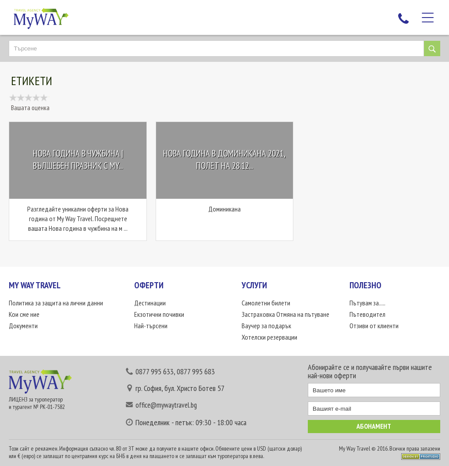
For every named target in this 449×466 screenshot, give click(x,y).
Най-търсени (150, 325)
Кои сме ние (24, 314)
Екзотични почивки (159, 314)
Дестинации (150, 302)
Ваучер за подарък (266, 325)
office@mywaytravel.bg (166, 405)
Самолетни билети (266, 302)
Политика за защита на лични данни (56, 302)
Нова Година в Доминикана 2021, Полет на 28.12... (224, 160)
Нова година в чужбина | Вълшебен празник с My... (78, 160)
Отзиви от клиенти (374, 325)
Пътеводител (367, 314)
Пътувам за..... (367, 302)
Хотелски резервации (269, 337)
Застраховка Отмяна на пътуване (285, 314)
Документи (23, 325)
